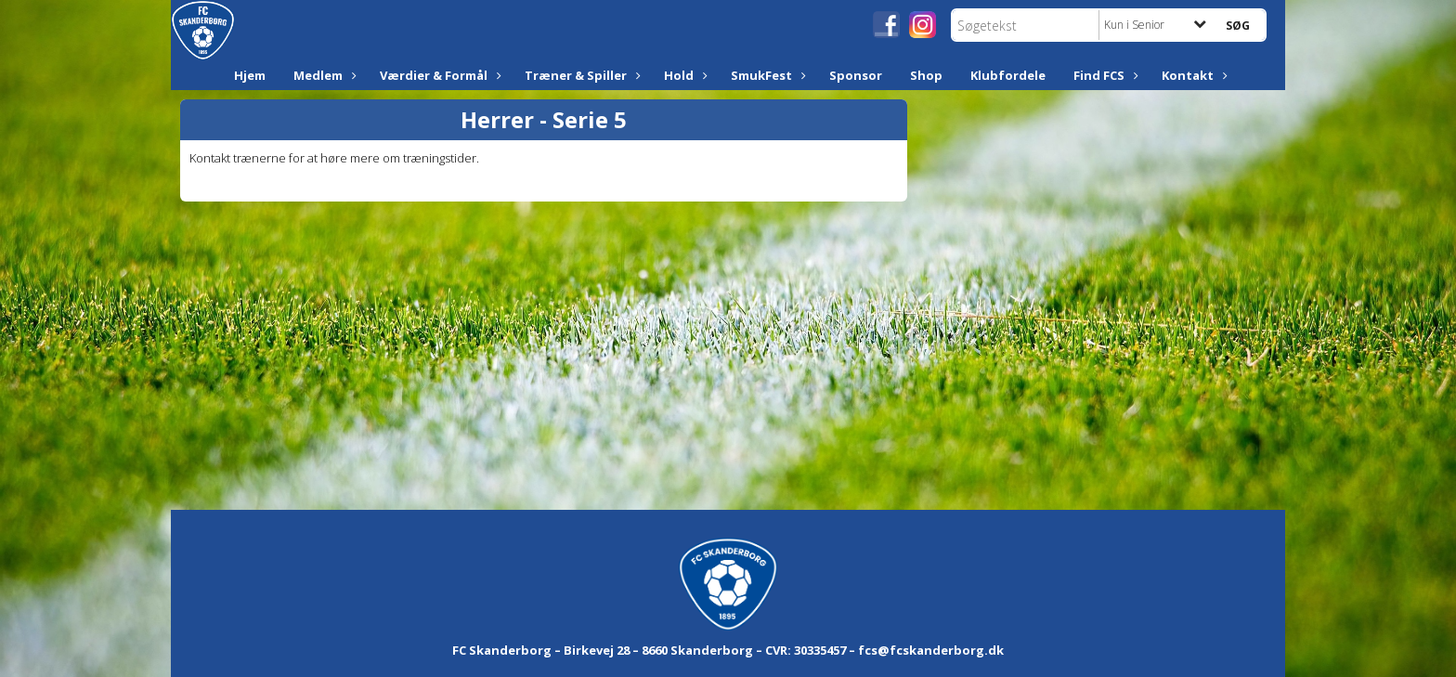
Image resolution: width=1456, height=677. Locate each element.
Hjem (250, 75)
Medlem (322, 75)
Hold (683, 75)
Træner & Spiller (580, 75)
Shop (926, 75)
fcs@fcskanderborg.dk (931, 650)
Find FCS (1103, 75)
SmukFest (766, 75)
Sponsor (855, 75)
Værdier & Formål (438, 75)
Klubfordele (1008, 75)
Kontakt (1192, 75)
